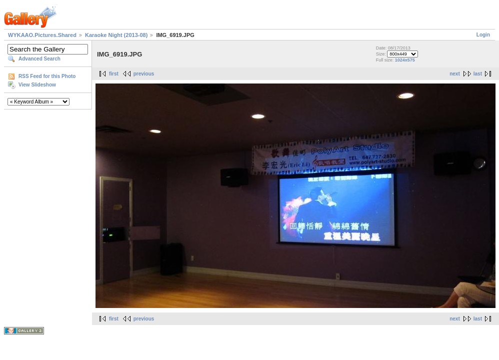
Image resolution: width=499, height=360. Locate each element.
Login (483, 35)
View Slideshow (37, 85)
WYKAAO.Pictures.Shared (42, 35)
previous (144, 73)
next (455, 73)
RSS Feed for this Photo (47, 76)
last (478, 73)
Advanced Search (39, 59)
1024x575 (405, 60)
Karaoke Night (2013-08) (116, 35)
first (113, 73)
